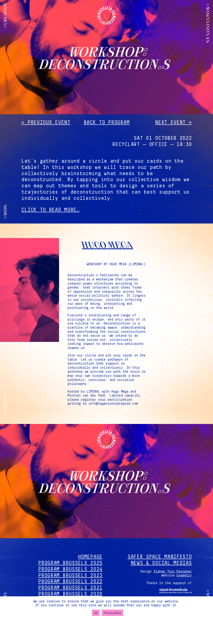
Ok (96, 612)
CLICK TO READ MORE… (50, 209)
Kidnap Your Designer (173, 571)
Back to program (107, 122)
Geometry (184, 575)
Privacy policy (112, 612)
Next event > (173, 122)
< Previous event (45, 122)
